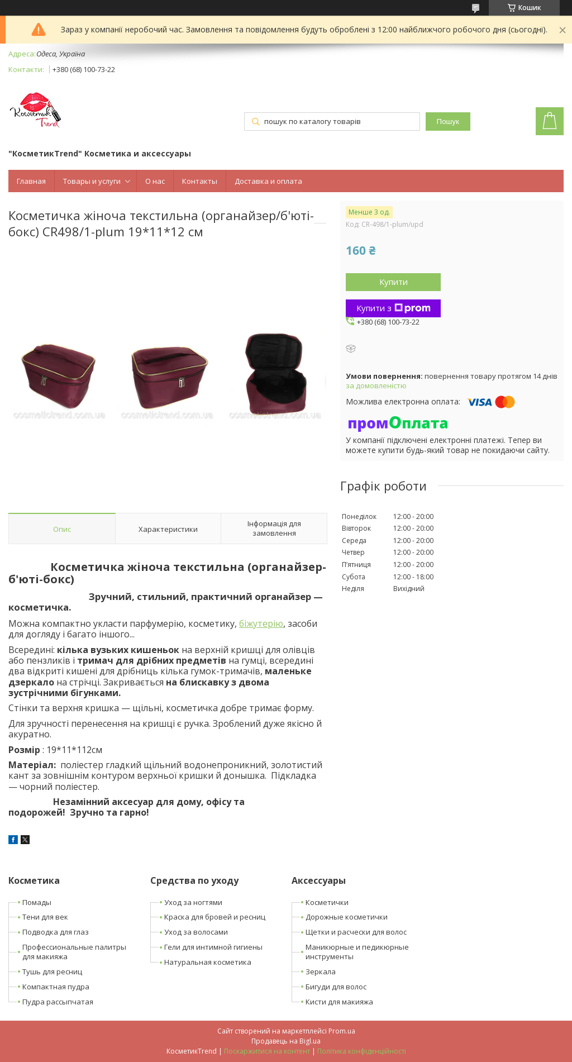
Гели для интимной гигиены (213, 947)
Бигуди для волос (336, 987)
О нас (155, 181)
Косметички (327, 902)
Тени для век (45, 917)
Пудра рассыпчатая (57, 1002)
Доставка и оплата (268, 181)
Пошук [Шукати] (448, 121)
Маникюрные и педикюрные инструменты (357, 951)
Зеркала (321, 971)
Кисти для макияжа (339, 1002)
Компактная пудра (55, 987)
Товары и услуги (92, 181)
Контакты (199, 181)
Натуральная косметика (207, 962)
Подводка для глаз (55, 932)
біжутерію (261, 623)
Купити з (393, 307)
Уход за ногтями (193, 902)
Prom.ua (341, 1031)
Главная (31, 181)
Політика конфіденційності (361, 1051)
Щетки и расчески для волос (356, 932)
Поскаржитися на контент (267, 1051)
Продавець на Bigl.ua (286, 1041)
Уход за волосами (196, 932)
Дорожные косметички (347, 917)
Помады (36, 902)
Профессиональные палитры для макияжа (74, 951)
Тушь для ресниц (52, 971)
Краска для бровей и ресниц (214, 917)
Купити (393, 281)
